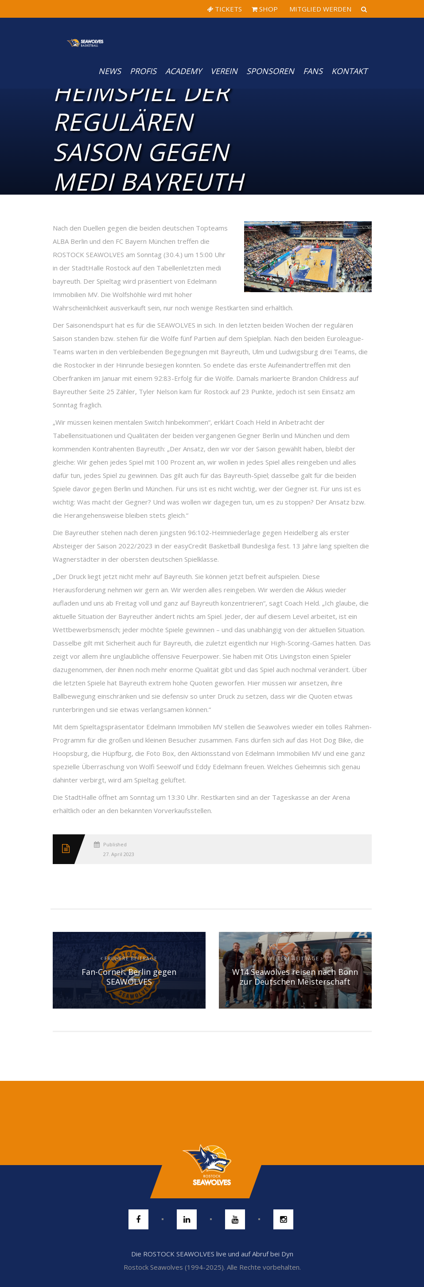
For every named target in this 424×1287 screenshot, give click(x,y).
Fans (313, 71)
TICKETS (224, 8)
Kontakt (349, 71)
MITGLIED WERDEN (319, 8)
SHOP (265, 8)
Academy (183, 71)
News (109, 71)
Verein (223, 71)
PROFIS (143, 71)
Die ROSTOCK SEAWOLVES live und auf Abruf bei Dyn (212, 1253)
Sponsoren (270, 71)
